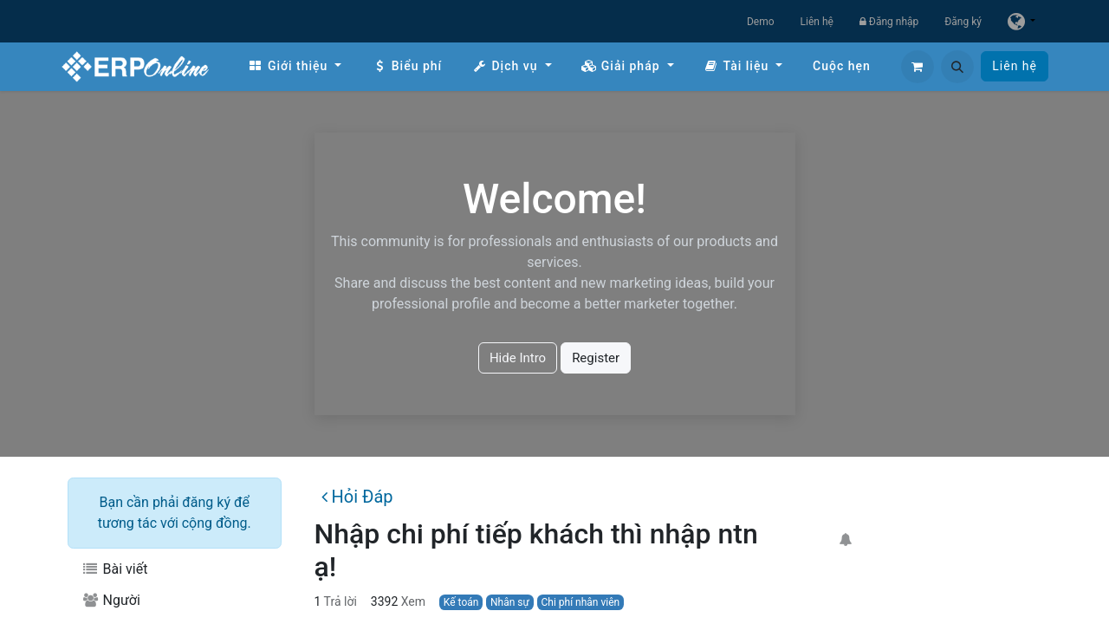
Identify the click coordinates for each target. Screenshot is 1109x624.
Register (595, 358)
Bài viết (114, 569)
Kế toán (461, 602)
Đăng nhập (888, 22)
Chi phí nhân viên (581, 602)
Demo (761, 22)
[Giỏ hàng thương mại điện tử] (917, 66)
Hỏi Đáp (356, 496)
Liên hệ (817, 22)
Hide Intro (518, 358)
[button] (957, 66)
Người (110, 600)
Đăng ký (963, 22)
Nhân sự (509, 602)
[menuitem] (294, 66)
